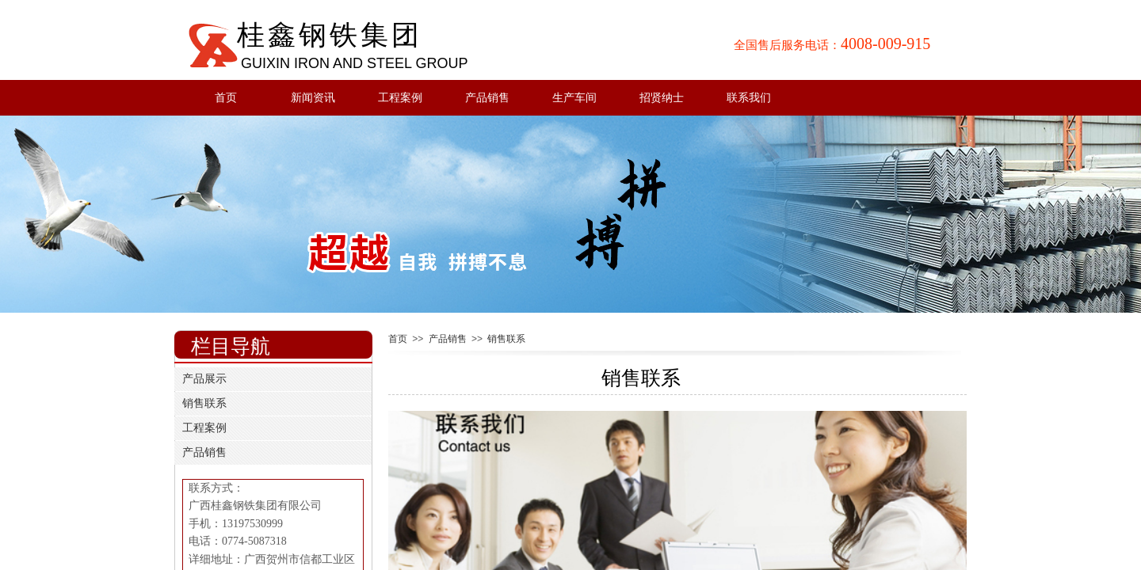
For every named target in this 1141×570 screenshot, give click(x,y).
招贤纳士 (661, 98)
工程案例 (400, 98)
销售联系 (506, 338)
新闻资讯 (313, 98)
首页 (226, 98)
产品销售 (487, 98)
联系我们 (749, 98)
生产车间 (574, 98)
